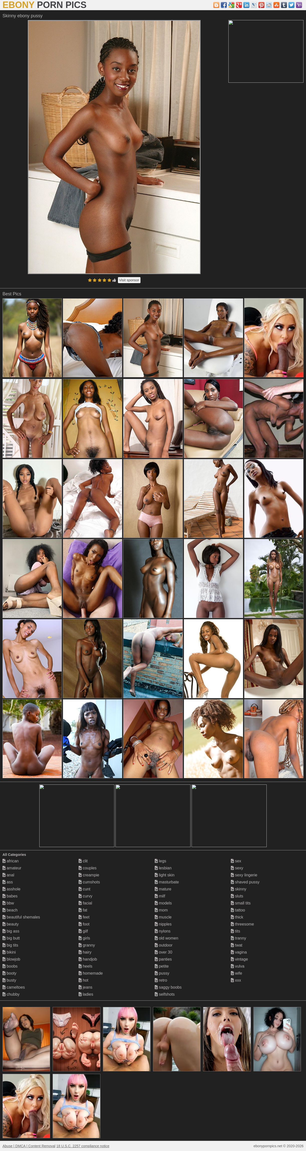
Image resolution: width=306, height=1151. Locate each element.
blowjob (11, 959)
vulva (237, 966)
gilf (83, 931)
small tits (241, 903)
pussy (162, 973)
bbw (8, 903)
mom (161, 910)
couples (88, 868)
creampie (89, 875)
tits (235, 931)
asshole (12, 889)
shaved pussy (245, 882)
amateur (12, 868)
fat (83, 910)
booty (10, 973)
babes (10, 896)
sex (236, 861)
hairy (85, 952)
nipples (163, 924)
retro (161, 980)
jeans (85, 987)
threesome (242, 924)
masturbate (167, 882)
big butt (11, 938)
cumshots (89, 882)
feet (84, 917)
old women (166, 938)
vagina (239, 952)
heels (85, 966)
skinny (238, 889)
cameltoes (14, 987)
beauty (11, 924)
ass (8, 882)
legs (160, 861)
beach (10, 910)
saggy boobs (168, 987)
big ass (11, 931)
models (163, 903)
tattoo (238, 910)
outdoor (164, 945)
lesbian (163, 868)
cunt (84, 889)
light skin (165, 875)
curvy (85, 896)
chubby (11, 994)
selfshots (165, 994)
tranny (238, 938)
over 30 (163, 952)
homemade (91, 973)
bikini (9, 952)
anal (8, 875)
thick (237, 917)
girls (84, 938)
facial (85, 903)
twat (236, 945)
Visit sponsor (129, 280)
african (11, 861)
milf (160, 896)
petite (162, 966)
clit (83, 861)
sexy (237, 868)
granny (87, 945)
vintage (239, 959)
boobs (10, 966)
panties (163, 959)
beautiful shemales (21, 917)
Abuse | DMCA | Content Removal (29, 1146)
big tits (10, 945)
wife (236, 973)
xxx (236, 980)
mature (163, 889)
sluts (237, 896)
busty (9, 980)
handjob (88, 959)
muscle (163, 917)
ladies (86, 994)
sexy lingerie (244, 875)
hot (83, 980)
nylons (163, 931)
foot (84, 924)
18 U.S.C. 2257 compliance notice (82, 1146)
